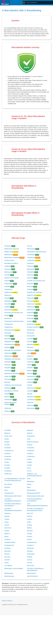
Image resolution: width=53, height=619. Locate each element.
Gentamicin (30, 283)
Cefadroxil (30, 382)
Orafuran (7, 516)
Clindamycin (30, 396)
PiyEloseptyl (30, 554)
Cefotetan (7, 307)
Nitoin (28, 487)
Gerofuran (7, 548)
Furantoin (7, 465)
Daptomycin (7, 295)
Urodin (29, 522)
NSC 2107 (30, 513)
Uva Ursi (29, 246)
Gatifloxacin (7, 292)
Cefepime (7, 347)
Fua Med (7, 445)
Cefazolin (30, 373)
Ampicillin (7, 286)
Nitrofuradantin (31, 490)
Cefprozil (7, 280)
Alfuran (6, 536)
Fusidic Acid (8, 376)
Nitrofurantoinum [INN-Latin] (35, 496)
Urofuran (29, 560)
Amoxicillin (7, 304)
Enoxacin (30, 301)
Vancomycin (30, 379)
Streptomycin (31, 307)
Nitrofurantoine (31, 573)
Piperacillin (7, 338)
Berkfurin (29, 433)
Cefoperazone (8, 327)
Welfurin (29, 528)
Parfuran (29, 516)
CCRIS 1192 (8, 436)
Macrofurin (7, 551)
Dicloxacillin (30, 318)
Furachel (29, 445)
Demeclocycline (9, 330)
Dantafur (7, 442)
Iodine (29, 353)
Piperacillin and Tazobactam (12, 350)
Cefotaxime (30, 315)
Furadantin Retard (9, 542)
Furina (29, 468)
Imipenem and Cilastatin (11, 278)
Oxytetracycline (31, 376)
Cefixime (7, 336)
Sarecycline (7, 333)
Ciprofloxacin (31, 350)
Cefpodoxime (8, 289)
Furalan (6, 462)
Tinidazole (30, 289)
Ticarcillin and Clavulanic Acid (36, 280)
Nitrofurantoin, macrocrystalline (13, 568)
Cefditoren (30, 356)
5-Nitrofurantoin (9, 493)
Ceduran (29, 536)
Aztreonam (30, 278)
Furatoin (29, 465)
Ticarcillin (7, 275)
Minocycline (30, 333)
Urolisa (6, 562)
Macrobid (30, 531)
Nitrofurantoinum (9, 576)
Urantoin (29, 519)
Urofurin (6, 525)
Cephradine (7, 362)
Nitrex (6, 490)
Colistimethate (8, 283)
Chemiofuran (31, 436)
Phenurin (7, 554)
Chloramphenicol (9, 344)
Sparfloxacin (8, 318)
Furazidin (7, 468)
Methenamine (8, 254)
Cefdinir (29, 365)
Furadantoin (30, 450)
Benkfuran (30, 430)
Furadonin (30, 453)
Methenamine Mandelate (11, 257)
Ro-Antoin (7, 557)
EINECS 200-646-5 (33, 442)
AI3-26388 (7, 430)
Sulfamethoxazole (9, 341)
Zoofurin (6, 531)
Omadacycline (8, 324)
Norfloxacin (30, 405)
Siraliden (29, 557)
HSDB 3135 (7, 474)
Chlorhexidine (8, 399)
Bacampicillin (31, 269)
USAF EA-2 (7, 528)
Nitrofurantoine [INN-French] (12, 496)
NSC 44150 (30, 565)
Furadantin (7, 447)
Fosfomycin (7, 246)
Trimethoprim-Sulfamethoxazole (36, 251)
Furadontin (7, 459)
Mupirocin (30, 370)
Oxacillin (29, 385)
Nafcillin (6, 315)
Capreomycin (31, 304)
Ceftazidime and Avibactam (12, 359)
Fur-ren (29, 471)
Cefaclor (6, 394)
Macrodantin (30, 481)
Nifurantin (7, 487)
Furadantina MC (32, 542)
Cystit (28, 439)
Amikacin (29, 321)
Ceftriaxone (7, 388)
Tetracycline (30, 298)
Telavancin (30, 402)
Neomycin (30, 286)
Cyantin (6, 439)
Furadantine (30, 447)
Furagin (29, 459)
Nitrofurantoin (31, 249)
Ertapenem (30, 312)
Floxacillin (30, 341)
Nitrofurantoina (8, 573)
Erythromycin (31, 388)
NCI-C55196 (8, 484)
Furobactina (7, 471)
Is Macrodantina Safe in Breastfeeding (21, 10)
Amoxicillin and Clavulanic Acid (13, 312)
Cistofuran (7, 539)
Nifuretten (30, 551)
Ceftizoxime (7, 408)
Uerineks (7, 560)
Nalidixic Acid (8, 251)
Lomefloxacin (31, 399)
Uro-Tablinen (8, 565)
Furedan (29, 533)
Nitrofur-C (7, 533)
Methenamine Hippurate (11, 249)
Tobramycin (30, 266)
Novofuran (7, 513)
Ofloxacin (7, 396)
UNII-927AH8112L (32, 576)
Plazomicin (30, 347)
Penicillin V (30, 359)
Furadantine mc (9, 450)
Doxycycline (8, 309)
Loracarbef (30, 391)
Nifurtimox (7, 411)
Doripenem (30, 263)
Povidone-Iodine (9, 260)
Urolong (29, 525)
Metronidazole (31, 309)
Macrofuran (30, 548)
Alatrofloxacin (31, 330)
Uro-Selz (29, 562)
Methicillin (30, 344)
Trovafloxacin (31, 257)
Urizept (6, 522)
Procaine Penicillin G (33, 327)
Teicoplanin (7, 367)
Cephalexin (7, 370)
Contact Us (9, 600)
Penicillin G (30, 367)
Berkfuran (7, 433)
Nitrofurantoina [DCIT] (33, 493)
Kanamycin (7, 269)
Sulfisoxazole (8, 353)
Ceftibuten (7, 266)
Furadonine (7, 456)
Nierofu (29, 484)
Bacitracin (7, 382)
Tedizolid (29, 394)
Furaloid (29, 462)
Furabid (29, 539)
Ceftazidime (30, 272)
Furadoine (7, 453)
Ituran (28, 478)
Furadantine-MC (9, 545)
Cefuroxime (7, 379)
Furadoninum (31, 456)
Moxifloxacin (30, 324)
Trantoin (6, 519)
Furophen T (30, 545)
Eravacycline (31, 336)
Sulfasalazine (8, 301)
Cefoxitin (7, 298)
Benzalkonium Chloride (11, 391)
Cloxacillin (30, 338)
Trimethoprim (31, 254)
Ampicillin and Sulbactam (34, 292)
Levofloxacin (30, 260)
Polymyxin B (8, 365)
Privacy (4, 600)
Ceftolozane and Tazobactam (13, 385)
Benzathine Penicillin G (11, 263)
